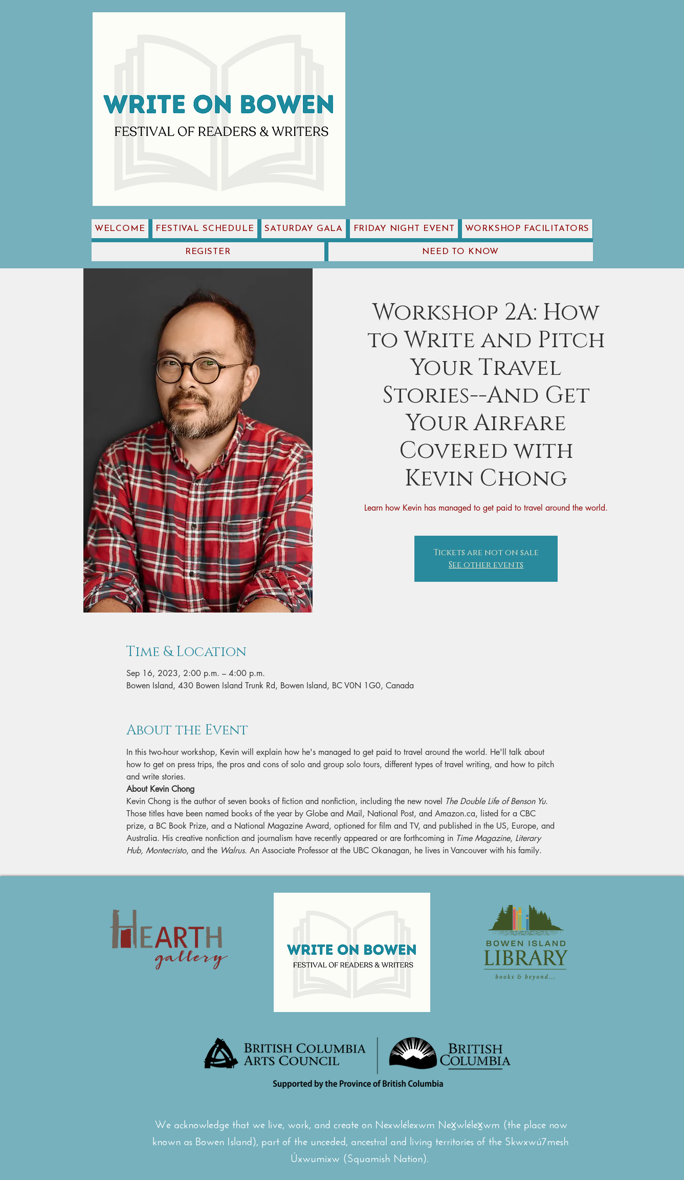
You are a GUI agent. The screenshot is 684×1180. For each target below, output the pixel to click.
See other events (486, 565)
